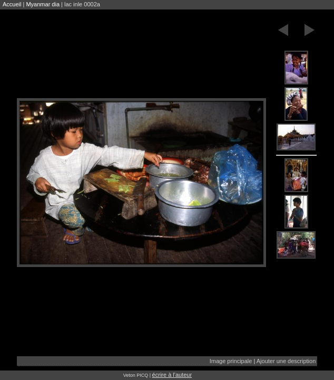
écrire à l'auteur (172, 375)
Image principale (231, 361)
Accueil (12, 4)
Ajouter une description (286, 361)
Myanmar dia (43, 4)
